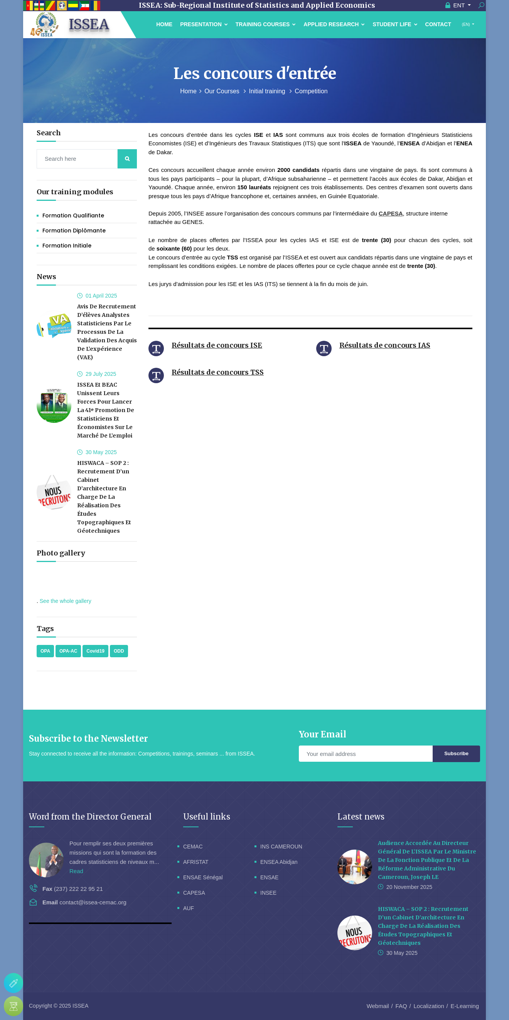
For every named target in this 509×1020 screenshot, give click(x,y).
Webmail (378, 1006)
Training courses (266, 24)
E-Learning (465, 1006)
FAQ (401, 1006)
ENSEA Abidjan (279, 862)
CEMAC (193, 846)
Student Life (394, 24)
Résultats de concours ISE (217, 345)
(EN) (466, 24)
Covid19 (95, 651)
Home (164, 24)
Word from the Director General (90, 816)
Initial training (268, 91)
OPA (45, 651)
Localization (429, 1006)
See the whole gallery (65, 601)
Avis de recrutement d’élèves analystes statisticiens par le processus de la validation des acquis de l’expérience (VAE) (107, 332)
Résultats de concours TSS (218, 372)
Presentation (204, 24)
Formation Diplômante (74, 230)
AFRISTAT (196, 862)
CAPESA (391, 213)
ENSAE (269, 877)
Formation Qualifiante (73, 215)
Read (76, 871)
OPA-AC (68, 651)
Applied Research (334, 24)
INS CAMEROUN (281, 846)
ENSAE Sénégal (203, 877)
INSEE (268, 893)
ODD (119, 651)
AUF (188, 908)
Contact (438, 24)
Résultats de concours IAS (384, 345)
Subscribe (456, 753)
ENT (456, 5)
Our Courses (222, 91)
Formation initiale (66, 245)
